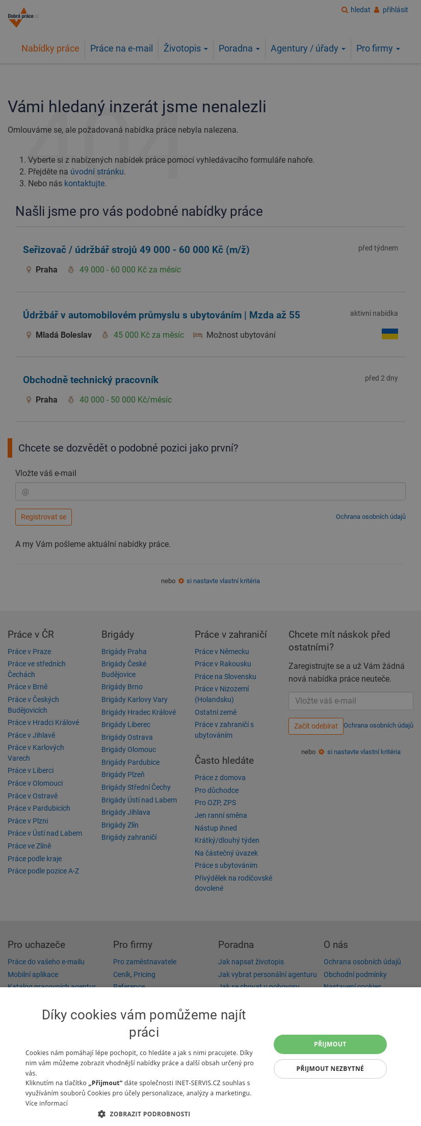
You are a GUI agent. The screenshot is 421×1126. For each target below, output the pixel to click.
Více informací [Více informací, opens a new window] (46, 1103)
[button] (143, 1113)
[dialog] (210, 1056)
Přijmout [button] (330, 1044)
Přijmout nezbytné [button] (330, 1068)
